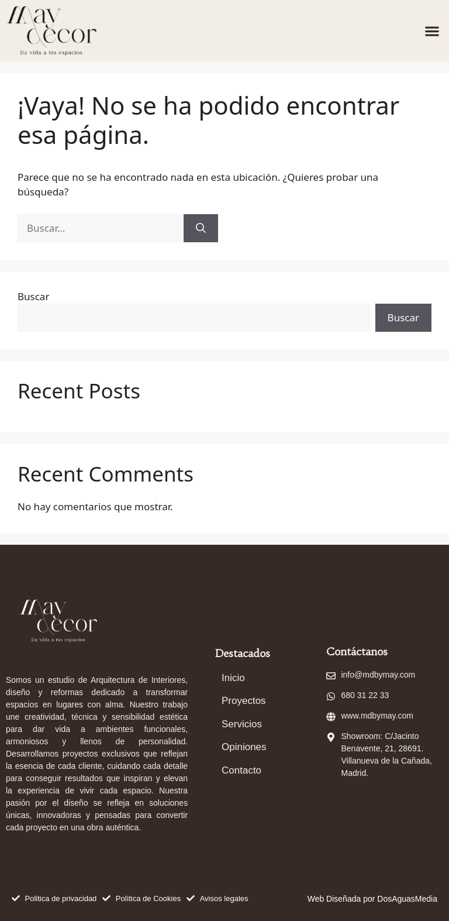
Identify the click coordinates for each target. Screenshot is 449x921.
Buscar (33, 296)
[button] (431, 30)
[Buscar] (201, 228)
